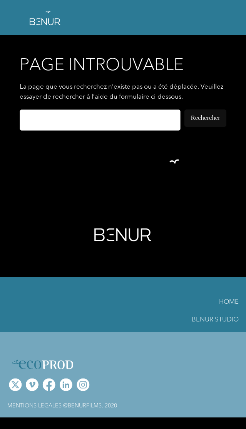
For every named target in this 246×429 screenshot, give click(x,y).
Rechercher (205, 117)
